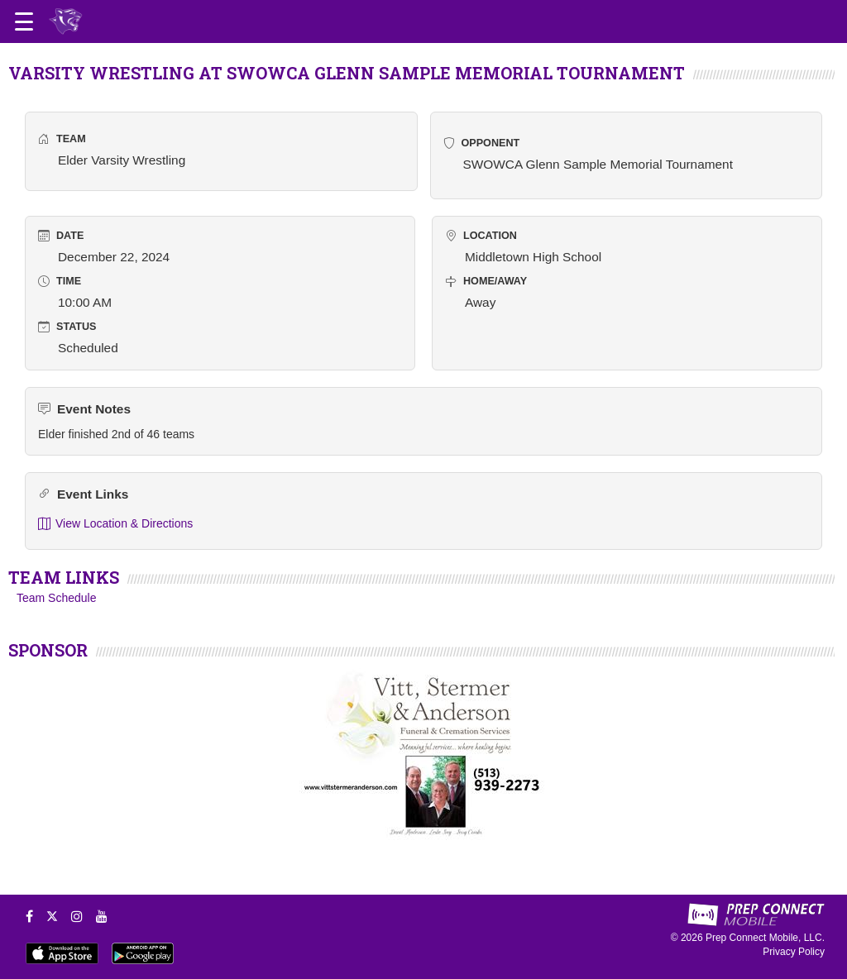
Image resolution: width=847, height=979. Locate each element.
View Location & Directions (115, 524)
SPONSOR (48, 650)
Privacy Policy (794, 952)
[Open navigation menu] (24, 21)
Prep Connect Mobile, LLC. (765, 937)
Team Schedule (57, 597)
